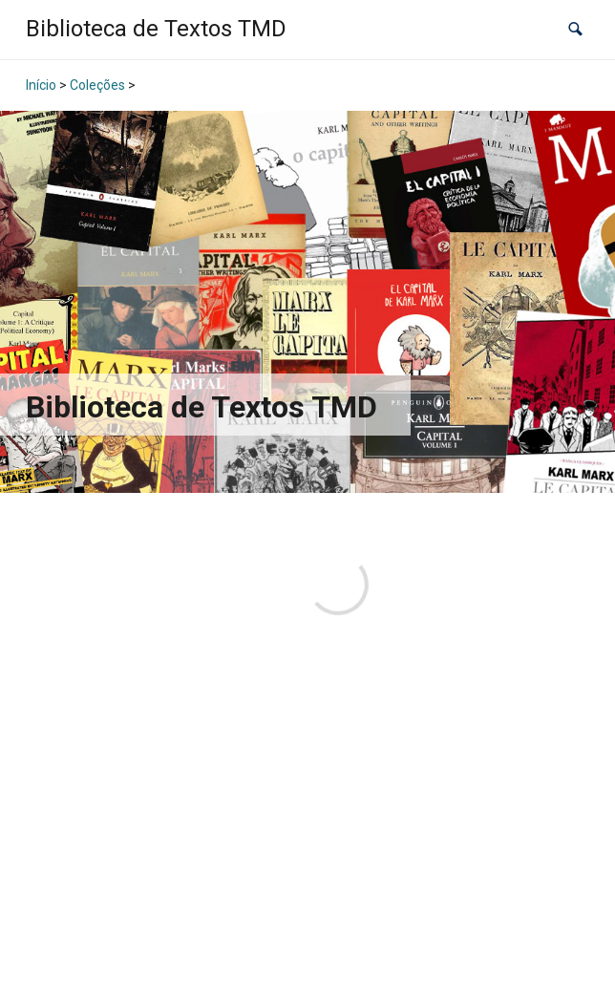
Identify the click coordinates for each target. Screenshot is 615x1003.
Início (41, 85)
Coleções (97, 85)
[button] (575, 29)
